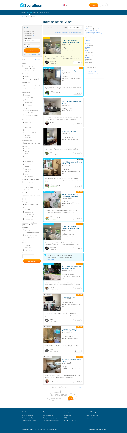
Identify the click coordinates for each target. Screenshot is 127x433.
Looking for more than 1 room (32, 143)
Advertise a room (48, 416)
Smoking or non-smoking (31, 204)
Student (27, 166)
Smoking (27, 207)
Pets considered (28, 212)
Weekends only (29, 102)
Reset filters (37, 59)
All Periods (27, 95)
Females (27, 151)
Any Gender (28, 169)
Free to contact (28, 247)
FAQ (65, 418)
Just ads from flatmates (31, 235)
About (27, 416)
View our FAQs (92, 71)
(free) (29, 429)
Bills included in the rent (30, 71)
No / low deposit (28, 250)
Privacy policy (90, 418)
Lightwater (87, 40)
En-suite (26, 130)
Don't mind (27, 230)
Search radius (27, 44)
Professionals (28, 164)
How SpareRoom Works (29, 420)
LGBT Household (28, 187)
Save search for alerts (75, 32)
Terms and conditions (92, 416)
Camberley (88, 47)
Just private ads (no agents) (32, 232)
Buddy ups (30, 35)
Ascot (86, 50)
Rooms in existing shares (31, 110)
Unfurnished (28, 137)
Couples (27, 156)
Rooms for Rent (30, 31)
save (70, 398)
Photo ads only (28, 245)
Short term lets (28, 105)
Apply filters (32, 261)
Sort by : (73, 27)
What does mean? (92, 28)
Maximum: (26, 89)
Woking (87, 54)
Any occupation (29, 161)
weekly (26, 68)
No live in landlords (30, 240)
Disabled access (28, 219)
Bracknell (87, 57)
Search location (28, 38)
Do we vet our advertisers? (93, 32)
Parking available (28, 216)
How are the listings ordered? (94, 34)
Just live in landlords (30, 237)
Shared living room (29, 214)
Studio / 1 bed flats (29, 113)
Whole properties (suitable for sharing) (31, 116)
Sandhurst (87, 61)
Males (26, 153)
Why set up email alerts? (92, 30)
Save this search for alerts (32, 54)
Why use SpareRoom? (28, 418)
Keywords (25, 253)
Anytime (27, 76)
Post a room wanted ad (50, 418)
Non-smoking (28, 209)
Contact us (67, 416)
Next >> (81, 387)
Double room (28, 125)
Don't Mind (28, 148)
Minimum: (25, 85)
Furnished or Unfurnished (31, 133)
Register (93, 5)
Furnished (27, 135)
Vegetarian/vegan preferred (31, 190)
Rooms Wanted (30, 33)
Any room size (28, 122)
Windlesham (88, 43)
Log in (104, 5)
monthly (34, 68)
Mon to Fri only (29, 100)
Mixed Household (29, 176)
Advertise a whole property (51, 420)
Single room (28, 127)
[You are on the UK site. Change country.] (67, 5)
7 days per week (29, 97)
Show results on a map (61, 32)
